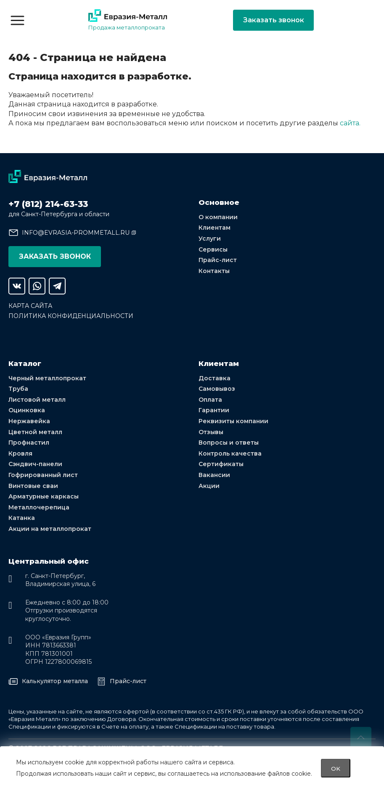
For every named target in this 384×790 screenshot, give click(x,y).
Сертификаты (221, 464)
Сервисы (213, 249)
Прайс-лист (218, 260)
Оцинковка (26, 410)
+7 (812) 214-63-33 (48, 204)
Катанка (21, 518)
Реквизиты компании (233, 421)
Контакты (214, 271)
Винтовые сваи (33, 486)
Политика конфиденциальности (70, 316)
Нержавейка (29, 421)
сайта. (350, 123)
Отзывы (211, 432)
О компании (218, 217)
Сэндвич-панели (35, 464)
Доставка (214, 378)
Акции (209, 486)
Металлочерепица (38, 507)
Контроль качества (230, 453)
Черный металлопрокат (47, 378)
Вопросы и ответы (229, 442)
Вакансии (214, 475)
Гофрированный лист (43, 475)
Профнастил (28, 442)
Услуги (210, 238)
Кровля (20, 453)
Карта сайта (30, 306)
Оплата (210, 399)
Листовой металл (37, 399)
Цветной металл (35, 432)
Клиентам (214, 227)
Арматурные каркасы (43, 496)
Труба (18, 388)
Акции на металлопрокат (49, 529)
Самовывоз (217, 388)
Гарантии (214, 410)
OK (335, 768)
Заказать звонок (273, 20)
